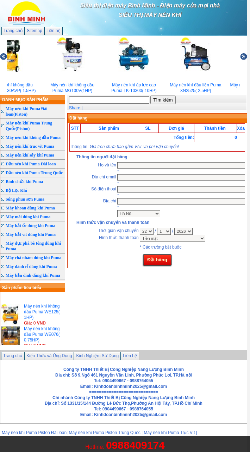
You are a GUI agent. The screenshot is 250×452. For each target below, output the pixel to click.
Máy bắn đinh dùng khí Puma (33, 275)
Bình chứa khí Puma (24, 181)
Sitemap (34, 30)
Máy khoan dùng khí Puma (30, 208)
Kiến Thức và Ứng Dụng (49, 355)
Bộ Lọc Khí (16, 190)
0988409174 (135, 445)
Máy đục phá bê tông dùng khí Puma (33, 246)
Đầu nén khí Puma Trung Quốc (34, 172)
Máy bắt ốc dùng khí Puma (30, 225)
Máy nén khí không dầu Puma (33, 137)
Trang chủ (13, 30)
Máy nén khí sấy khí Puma (30, 155)
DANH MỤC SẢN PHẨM (25, 99)
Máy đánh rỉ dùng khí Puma (31, 266)
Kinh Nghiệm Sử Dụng (97, 355)
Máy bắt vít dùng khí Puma (31, 234)
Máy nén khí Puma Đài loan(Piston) (27, 111)
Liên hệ (53, 30)
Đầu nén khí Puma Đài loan (31, 163)
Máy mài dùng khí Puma (28, 216)
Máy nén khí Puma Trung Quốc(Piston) (29, 126)
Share (74, 107)
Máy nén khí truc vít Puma (30, 146)
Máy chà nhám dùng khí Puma (33, 257)
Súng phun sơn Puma (25, 199)
